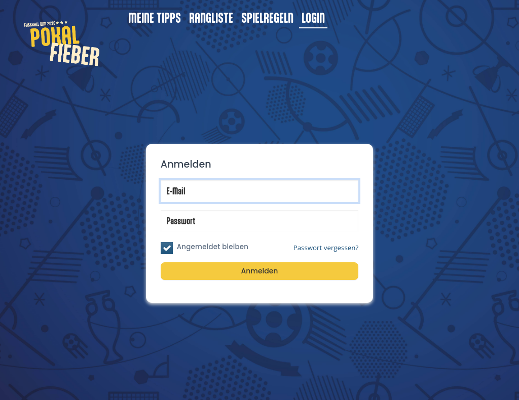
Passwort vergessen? (326, 247)
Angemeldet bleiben (212, 247)
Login (313, 17)
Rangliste (211, 17)
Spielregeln (267, 17)
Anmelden (259, 271)
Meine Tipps (154, 17)
